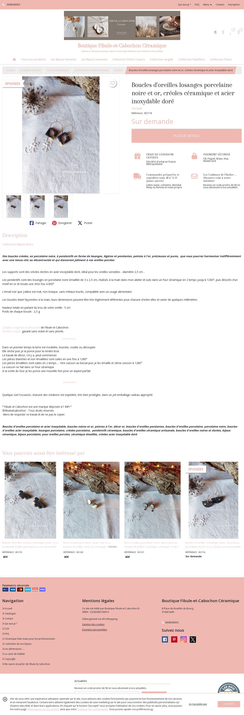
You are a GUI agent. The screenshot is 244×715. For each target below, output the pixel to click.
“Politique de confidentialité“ (92, 709)
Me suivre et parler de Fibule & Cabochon (26, 664)
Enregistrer (62, 223)
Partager (38, 223)
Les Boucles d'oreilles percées (91, 70)
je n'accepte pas (198, 704)
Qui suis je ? (9, 623)
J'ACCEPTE (228, 704)
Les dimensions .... (13, 649)
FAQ (5, 633)
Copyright (8, 659)
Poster (85, 223)
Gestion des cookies (93, 624)
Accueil (10, 70)
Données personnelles (94, 629)
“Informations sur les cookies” (43, 709)
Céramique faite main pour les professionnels (28, 638)
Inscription (234, 4)
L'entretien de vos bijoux (16, 643)
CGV (5, 628)
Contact (220, 4)
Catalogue (9, 613)
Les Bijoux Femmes (30, 70)
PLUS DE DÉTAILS (187, 136)
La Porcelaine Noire (58, 70)
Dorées (119, 70)
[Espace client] (223, 32)
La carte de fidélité (13, 654)
